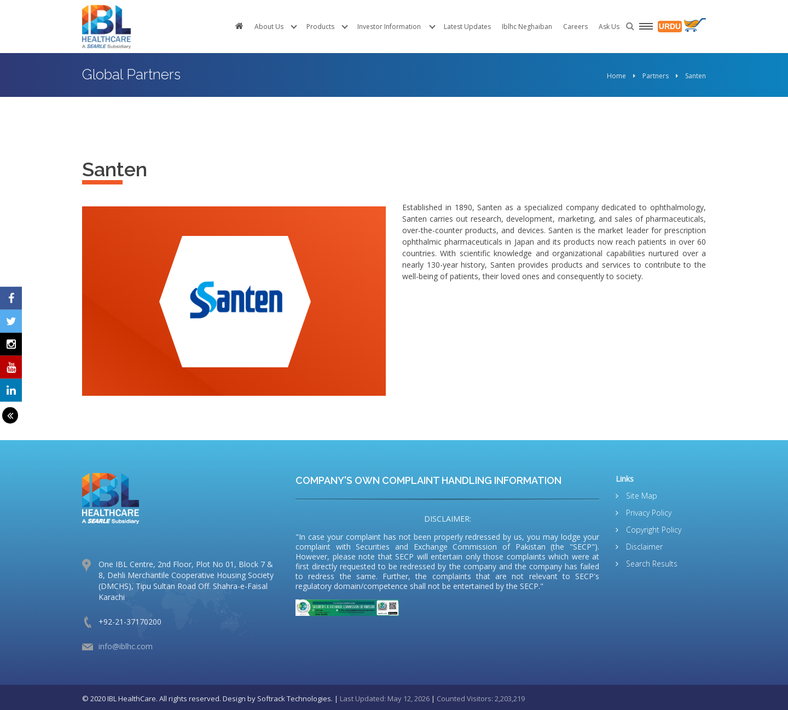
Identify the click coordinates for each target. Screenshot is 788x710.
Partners (655, 75)
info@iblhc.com (126, 646)
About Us (268, 26)
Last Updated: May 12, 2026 (385, 698)
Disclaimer (643, 546)
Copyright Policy (652, 529)
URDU (670, 26)
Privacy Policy (647, 512)
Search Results (650, 563)
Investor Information (389, 26)
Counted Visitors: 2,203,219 (481, 698)
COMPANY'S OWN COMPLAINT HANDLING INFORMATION (428, 480)
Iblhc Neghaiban (527, 26)
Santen (695, 75)
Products (320, 26)
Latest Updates (467, 26)
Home (616, 75)
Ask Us (609, 26)
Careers (575, 26)
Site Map (640, 495)
